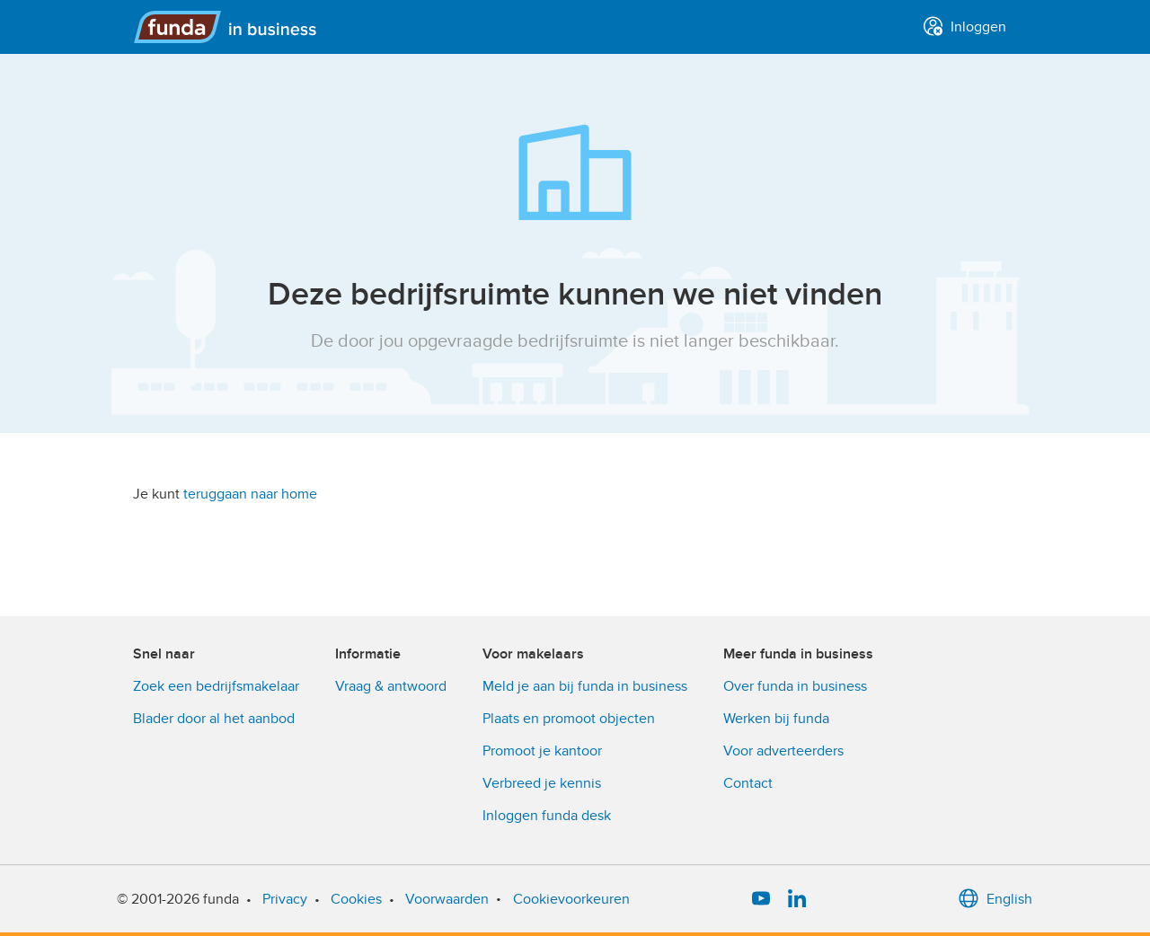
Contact (748, 783)
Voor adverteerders (783, 751)
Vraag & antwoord (391, 686)
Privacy (284, 899)
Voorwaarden (447, 899)
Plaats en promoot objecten (568, 719)
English (995, 899)
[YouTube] (761, 899)
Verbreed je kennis (541, 783)
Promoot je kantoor (542, 751)
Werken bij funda (776, 719)
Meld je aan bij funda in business (584, 686)
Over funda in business (795, 686)
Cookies (356, 899)
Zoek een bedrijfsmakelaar (216, 686)
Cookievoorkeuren (571, 899)
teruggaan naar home (250, 494)
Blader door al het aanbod (214, 719)
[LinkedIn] (797, 899)
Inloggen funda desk (546, 816)
